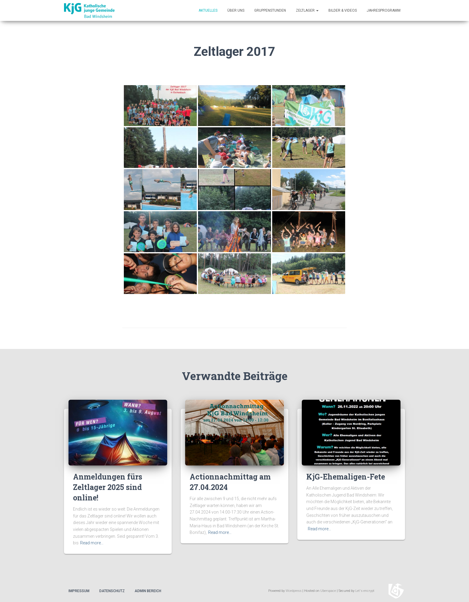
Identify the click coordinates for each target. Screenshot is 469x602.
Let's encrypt (364, 591)
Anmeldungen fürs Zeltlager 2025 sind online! (107, 487)
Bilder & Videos (342, 10)
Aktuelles (208, 10)
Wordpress (294, 591)
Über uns (235, 10)
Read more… (91, 542)
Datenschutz (112, 591)
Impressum (78, 591)
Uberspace (328, 591)
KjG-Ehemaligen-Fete (345, 477)
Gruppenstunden (270, 10)
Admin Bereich (148, 591)
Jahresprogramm (384, 10)
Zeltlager (307, 10)
